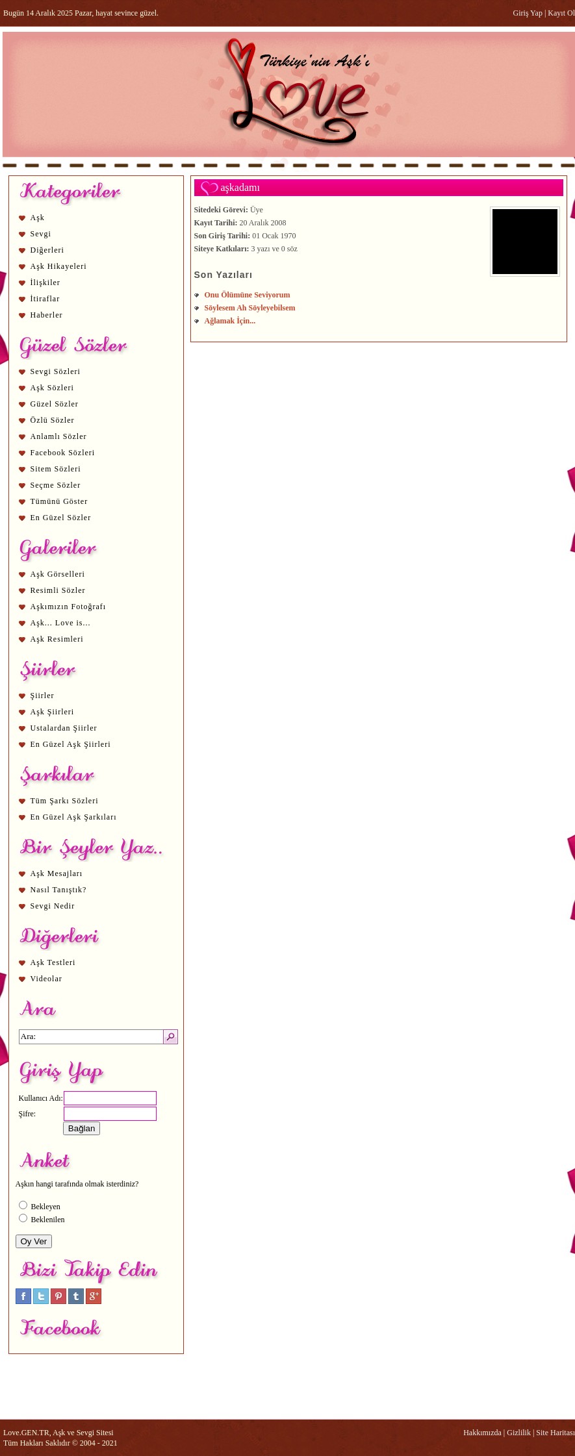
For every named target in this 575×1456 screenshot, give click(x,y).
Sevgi (41, 233)
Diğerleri (47, 250)
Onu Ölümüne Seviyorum (247, 294)
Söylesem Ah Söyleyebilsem (250, 307)
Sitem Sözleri (56, 468)
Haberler (47, 315)
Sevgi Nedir (53, 905)
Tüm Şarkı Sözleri (65, 800)
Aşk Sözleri (52, 387)
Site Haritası (555, 1432)
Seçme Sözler (56, 485)
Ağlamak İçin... (230, 320)
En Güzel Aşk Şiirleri (71, 744)
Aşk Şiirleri (53, 711)
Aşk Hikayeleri (59, 266)
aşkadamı (240, 187)
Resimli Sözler (58, 590)
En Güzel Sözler (61, 517)
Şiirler (43, 695)
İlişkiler (45, 282)
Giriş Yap (528, 13)
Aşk (38, 217)
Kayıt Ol (561, 13)
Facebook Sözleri (63, 452)
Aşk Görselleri (58, 574)
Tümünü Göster (59, 501)
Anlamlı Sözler (59, 436)
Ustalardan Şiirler (64, 728)
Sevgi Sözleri (56, 371)
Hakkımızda (482, 1432)
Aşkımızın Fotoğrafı (69, 606)
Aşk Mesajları (57, 873)
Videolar (46, 978)
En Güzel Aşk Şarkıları (74, 817)
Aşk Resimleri (57, 639)
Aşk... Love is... (61, 622)
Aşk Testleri (53, 962)
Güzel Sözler (55, 403)
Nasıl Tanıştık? (59, 889)
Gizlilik (519, 1432)
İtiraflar (45, 298)
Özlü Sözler (53, 420)
